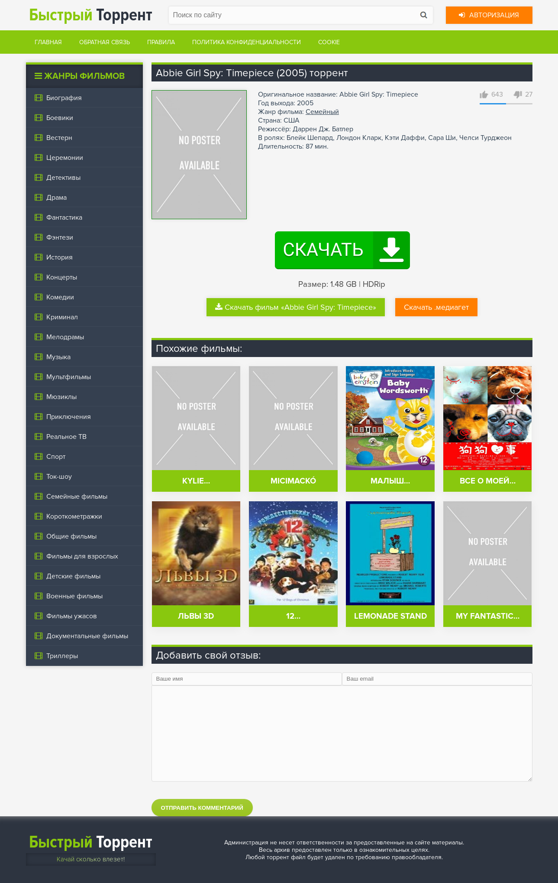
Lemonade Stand (390, 616)
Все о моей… (488, 481)
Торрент (90, 15)
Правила (161, 42)
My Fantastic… (487, 616)
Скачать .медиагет (436, 307)
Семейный (322, 111)
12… (293, 616)
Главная (48, 42)
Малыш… (390, 481)
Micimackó (293, 481)
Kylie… (196, 481)
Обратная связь (104, 42)
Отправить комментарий (202, 808)
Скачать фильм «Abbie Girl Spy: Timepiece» (295, 307)
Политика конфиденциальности (246, 42)
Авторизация (489, 15)
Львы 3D (196, 616)
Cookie (329, 42)
